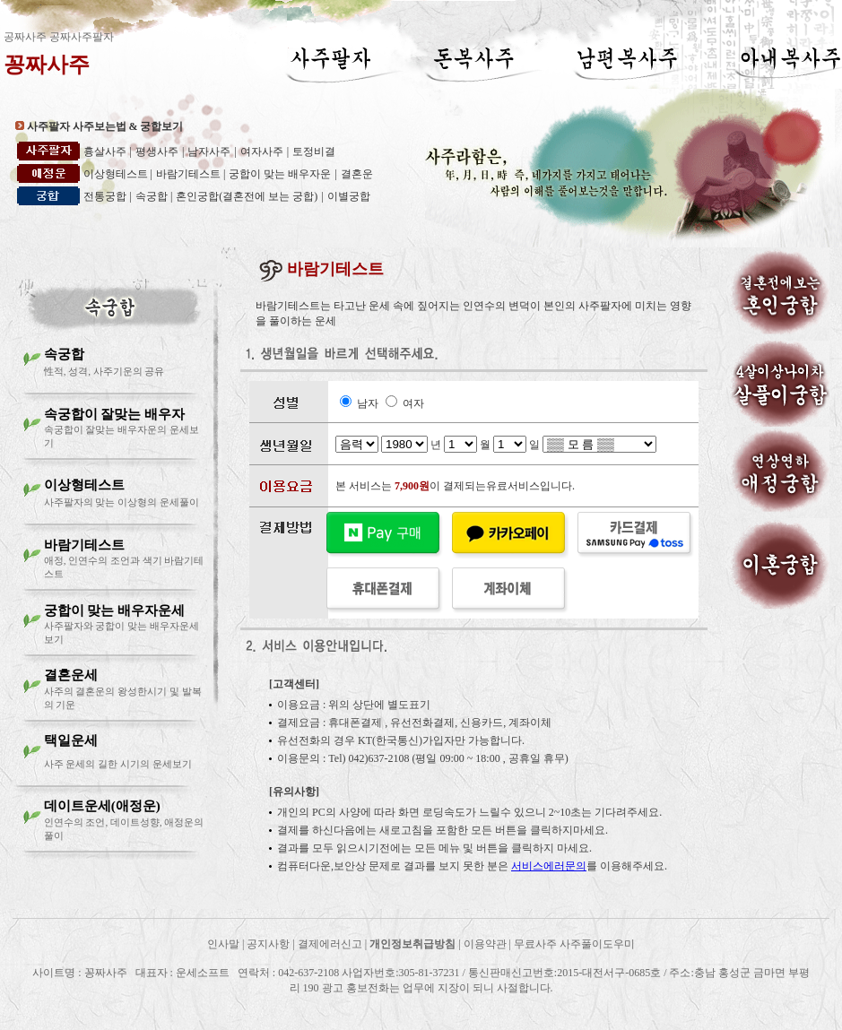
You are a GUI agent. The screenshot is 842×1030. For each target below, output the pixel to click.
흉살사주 (104, 151)
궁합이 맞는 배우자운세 (115, 610)
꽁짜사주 (47, 64)
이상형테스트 (117, 174)
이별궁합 (348, 196)
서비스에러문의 (548, 866)
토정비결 (313, 151)
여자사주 (261, 151)
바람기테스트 (189, 174)
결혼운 (357, 174)
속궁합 (152, 196)
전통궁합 (104, 196)
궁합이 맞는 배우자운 (280, 174)
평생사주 (156, 151)
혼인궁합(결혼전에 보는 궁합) (246, 196)
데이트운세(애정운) (102, 806)
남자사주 (208, 151)
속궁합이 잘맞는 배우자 (115, 414)
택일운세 (71, 740)
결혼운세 (71, 675)
